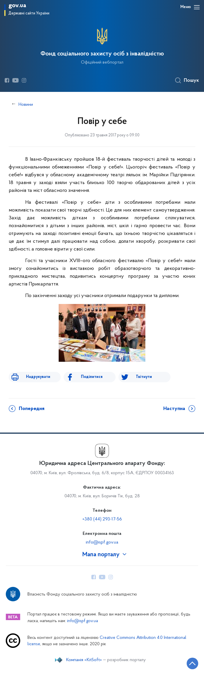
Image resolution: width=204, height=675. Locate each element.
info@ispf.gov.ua (102, 542)
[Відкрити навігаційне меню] (197, 7)
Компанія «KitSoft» (84, 660)
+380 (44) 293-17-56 (102, 519)
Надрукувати (38, 377)
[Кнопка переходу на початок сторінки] (192, 663)
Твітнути (144, 377)
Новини (25, 104)
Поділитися (92, 377)
